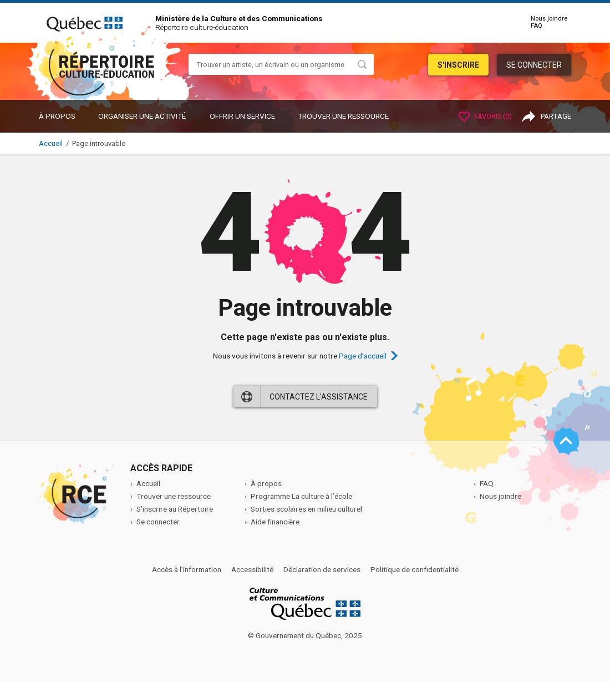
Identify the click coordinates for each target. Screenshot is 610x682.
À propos (57, 116)
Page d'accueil (363, 355)
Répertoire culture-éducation (201, 27)
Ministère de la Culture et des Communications (239, 18)
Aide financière (275, 521)
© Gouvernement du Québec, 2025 (305, 635)
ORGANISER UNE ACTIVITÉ (142, 116)
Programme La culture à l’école (301, 496)
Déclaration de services (321, 569)
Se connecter (534, 64)
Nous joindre (549, 18)
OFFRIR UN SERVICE (242, 116)
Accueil (51, 143)
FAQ (536, 25)
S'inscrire (458, 64)
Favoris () (485, 116)
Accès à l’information (186, 569)
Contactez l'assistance (319, 396)
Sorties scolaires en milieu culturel (306, 508)
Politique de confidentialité (414, 569)
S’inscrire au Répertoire (174, 508)
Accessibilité (252, 569)
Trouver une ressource (343, 116)
